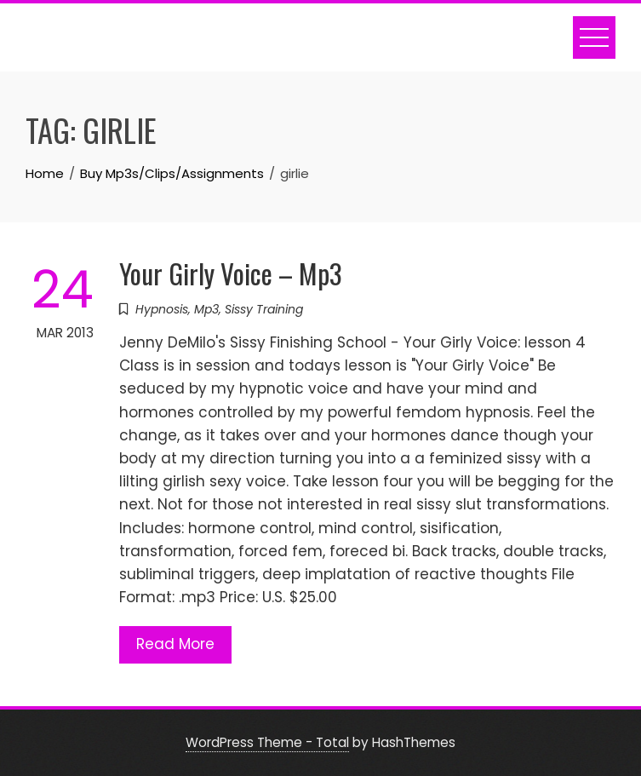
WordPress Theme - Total (267, 742)
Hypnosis (161, 309)
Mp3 (206, 309)
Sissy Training (264, 309)
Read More (175, 644)
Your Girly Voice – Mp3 (230, 273)
